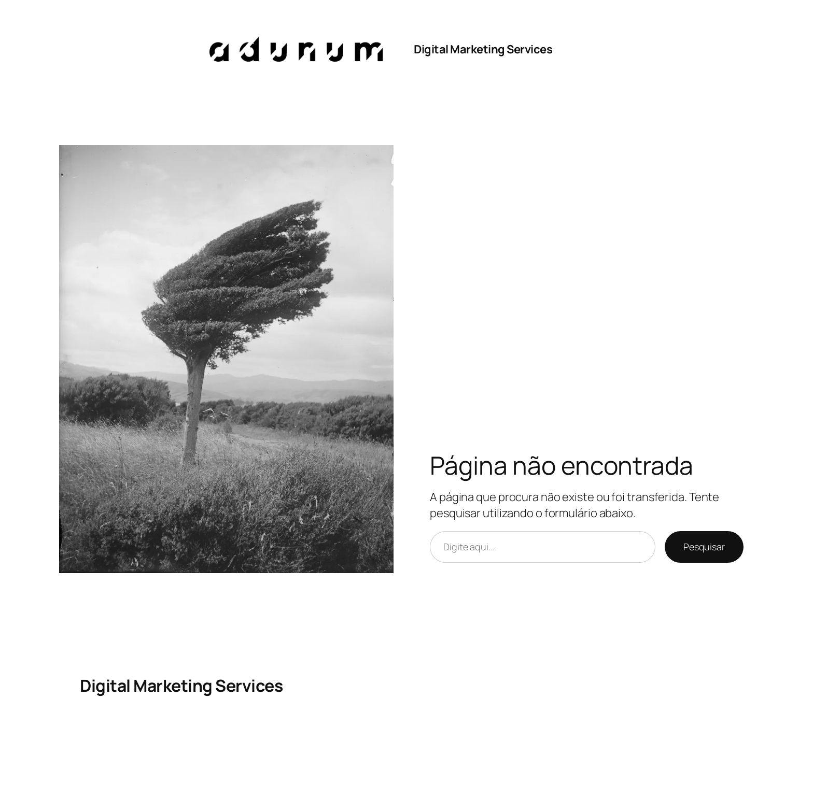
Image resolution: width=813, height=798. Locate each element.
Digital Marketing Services (483, 49)
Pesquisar (704, 546)
